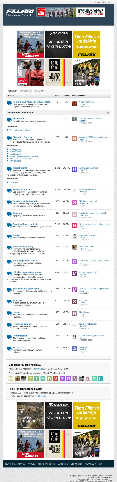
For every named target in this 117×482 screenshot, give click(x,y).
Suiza (82, 303)
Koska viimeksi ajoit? (88, 324)
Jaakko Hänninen (86, 246)
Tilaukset (39, 91)
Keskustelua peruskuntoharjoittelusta (95, 260)
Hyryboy (83, 139)
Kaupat (16, 312)
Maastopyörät (15, 154)
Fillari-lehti (18, 118)
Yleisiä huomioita (86, 102)
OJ (81, 263)
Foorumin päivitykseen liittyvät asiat (31, 102)
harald (82, 104)
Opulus (83, 249)
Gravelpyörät (15, 149)
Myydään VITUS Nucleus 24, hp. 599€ (95, 137)
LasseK (83, 121)
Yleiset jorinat (20, 168)
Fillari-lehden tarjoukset (19, 130)
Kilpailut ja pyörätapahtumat (27, 272)
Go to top (10, 471)
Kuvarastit (13, 182)
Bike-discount (84, 312)
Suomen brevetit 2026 (88, 272)
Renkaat (17, 235)
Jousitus (17, 213)
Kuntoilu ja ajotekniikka (25, 260)
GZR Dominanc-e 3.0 (88, 201)
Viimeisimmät (26, 91)
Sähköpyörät (15, 161)
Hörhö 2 (83, 170)
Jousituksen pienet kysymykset (92, 213)
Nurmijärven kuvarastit (88, 168)
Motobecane (40, 396)
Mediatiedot (76, 464)
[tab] (12, 91)
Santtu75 (84, 203)
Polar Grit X (84, 300)
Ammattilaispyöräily (23, 246)
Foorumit (12, 91)
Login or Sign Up (103, 2)
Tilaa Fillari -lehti (93, 464)
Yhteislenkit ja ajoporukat (26, 288)
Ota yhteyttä (18, 464)
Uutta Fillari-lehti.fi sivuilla (90, 118)
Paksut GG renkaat (87, 235)
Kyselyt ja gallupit (22, 324)
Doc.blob (84, 215)
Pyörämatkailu (20, 336)
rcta (81, 226)
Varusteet (18, 300)
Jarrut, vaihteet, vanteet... (26, 224)
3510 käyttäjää (36, 369)
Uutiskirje (63, 464)
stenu (82, 237)
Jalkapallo (83, 347)
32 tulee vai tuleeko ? (88, 189)
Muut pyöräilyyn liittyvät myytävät (23, 156)
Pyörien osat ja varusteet (20, 158)
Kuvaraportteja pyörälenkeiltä (91, 336)
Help (7, 464)
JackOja (83, 192)
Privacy (31, 464)
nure (82, 314)
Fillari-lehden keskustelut (21, 112)
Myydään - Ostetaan (23, 137)
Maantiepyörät (15, 152)
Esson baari (19, 347)
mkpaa (83, 274)
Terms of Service (46, 464)
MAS (82, 291)
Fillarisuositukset (21, 189)
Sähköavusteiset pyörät (25, 201)
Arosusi (83, 350)
